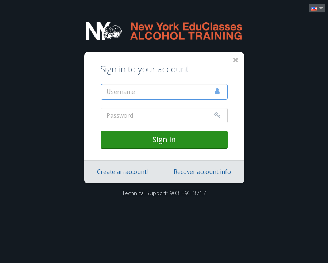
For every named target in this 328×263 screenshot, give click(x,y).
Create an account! (122, 172)
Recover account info (202, 172)
